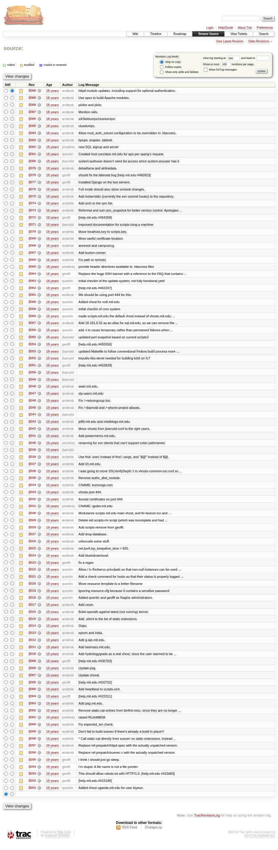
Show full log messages (220, 69)
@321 (32, 581)
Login (209, 27)
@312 (32, 645)
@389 (32, 97)
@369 (32, 240)
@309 (32, 666)
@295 (32, 766)
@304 (32, 702)
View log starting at (222, 58)
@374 (32, 204)
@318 (32, 602)
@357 (32, 325)
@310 (32, 659)
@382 (32, 147)
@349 (32, 382)
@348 (32, 389)
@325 (32, 552)
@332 (32, 503)
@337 (32, 467)
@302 (32, 716)
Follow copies (170, 67)
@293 (32, 780)
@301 (32, 723)
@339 (32, 453)
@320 (32, 588)
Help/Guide (225, 27)
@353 (32, 353)
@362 (32, 289)
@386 (32, 119)
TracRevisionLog (207, 822)
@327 (32, 538)
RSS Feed (129, 834)
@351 (32, 368)
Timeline (155, 34)
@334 (32, 488)
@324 (32, 560)
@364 (32, 275)
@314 (32, 631)
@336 (32, 474)
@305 (32, 695)
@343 (32, 424)
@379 (32, 169)
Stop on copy (170, 62)
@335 (32, 481)
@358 (32, 318)
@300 (32, 730)
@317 (32, 609)
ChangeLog (153, 834)
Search (264, 34)
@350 (32, 375)
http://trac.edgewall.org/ (259, 842)
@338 (32, 460)
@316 (32, 616)
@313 (32, 638)
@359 (32, 311)
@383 (32, 140)
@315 (32, 624)
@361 (32, 296)
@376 (32, 190)
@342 (32, 432)
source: (13, 48)
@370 (32, 232)
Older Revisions (258, 41)
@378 (32, 176)
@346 (32, 403)
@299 (32, 737)
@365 (32, 268)
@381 (32, 154)
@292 (32, 787)
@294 (32, 773)
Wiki (135, 34)
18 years (52, 90)
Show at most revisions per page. (228, 64)
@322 (32, 574)
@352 (32, 360)
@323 (32, 567)
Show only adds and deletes (179, 72)
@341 (32, 439)
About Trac (245, 27)
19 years (52, 311)
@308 (32, 673)
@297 (32, 752)
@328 (32, 531)
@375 (32, 197)
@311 (32, 652)
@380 (32, 161)
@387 (32, 112)
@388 (32, 105)
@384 (32, 133)
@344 (32, 417)
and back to (255, 58)
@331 (32, 510)
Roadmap (179, 34)
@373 (32, 211)
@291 (32, 794)
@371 (32, 225)
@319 (32, 595)
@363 (32, 282)
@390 (32, 90)
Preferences (265, 27)
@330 (32, 517)
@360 (32, 304)
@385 (32, 126)
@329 (32, 524)
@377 (32, 183)
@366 (32, 261)
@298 (32, 744)
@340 (32, 446)
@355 (32, 339)
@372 (32, 218)
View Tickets (239, 34)
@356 (32, 332)
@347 (32, 396)
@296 (32, 759)
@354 (32, 346)
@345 (32, 410)
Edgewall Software (57, 842)
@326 (32, 545)
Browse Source (208, 34)
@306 (32, 688)
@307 (32, 680)
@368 (32, 247)
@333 (32, 496)
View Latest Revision (229, 41)
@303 (32, 709)
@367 (32, 254)
